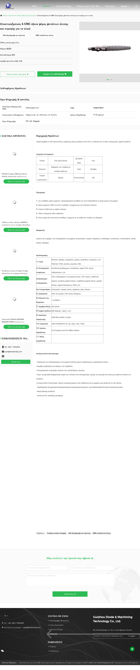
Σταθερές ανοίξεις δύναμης (56, 533)
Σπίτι (34, 6)
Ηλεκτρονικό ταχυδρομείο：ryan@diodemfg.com (21, 627)
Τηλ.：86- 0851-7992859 (13, 623)
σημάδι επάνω (132, 636)
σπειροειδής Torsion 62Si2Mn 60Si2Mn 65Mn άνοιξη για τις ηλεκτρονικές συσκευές (13, 321)
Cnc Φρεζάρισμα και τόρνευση (79, 533)
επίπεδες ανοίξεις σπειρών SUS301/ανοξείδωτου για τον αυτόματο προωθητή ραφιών (16, 224)
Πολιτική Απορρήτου (9, 663)
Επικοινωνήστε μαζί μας (88, 6)
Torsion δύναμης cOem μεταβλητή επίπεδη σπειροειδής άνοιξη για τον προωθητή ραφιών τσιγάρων (14, 176)
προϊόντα (11, 15)
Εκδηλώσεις (110, 6)
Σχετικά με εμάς (63, 6)
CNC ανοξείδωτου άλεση (101, 533)
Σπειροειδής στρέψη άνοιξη (26, 15)
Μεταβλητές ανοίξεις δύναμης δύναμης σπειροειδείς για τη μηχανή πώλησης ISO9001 (15, 273)
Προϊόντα (46, 6)
